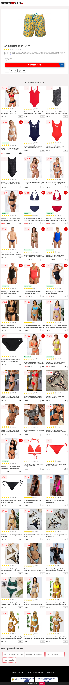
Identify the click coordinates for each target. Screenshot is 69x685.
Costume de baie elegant (35, 654)
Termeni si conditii (18, 672)
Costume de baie (9, 660)
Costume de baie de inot (55, 654)
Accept (42, 683)
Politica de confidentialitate (35, 672)
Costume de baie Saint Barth (13, 654)
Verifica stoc (46, 65)
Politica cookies (51, 672)
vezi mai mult (10, 55)
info (20, 116)
